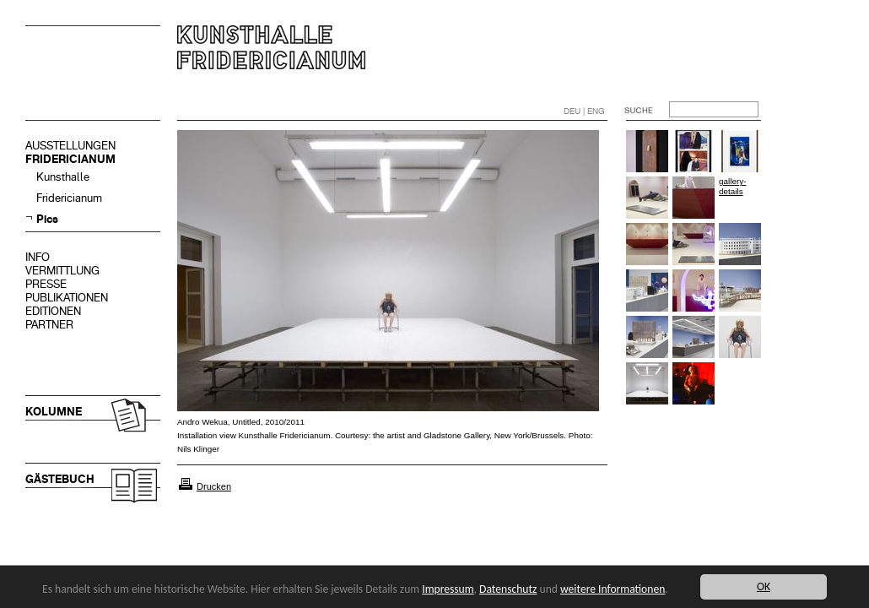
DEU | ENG (584, 111)
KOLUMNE (53, 411)
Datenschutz (508, 589)
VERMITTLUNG (62, 270)
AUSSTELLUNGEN (70, 145)
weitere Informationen (612, 589)
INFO (37, 257)
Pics (47, 219)
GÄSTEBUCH (59, 479)
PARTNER (49, 324)
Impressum (447, 589)
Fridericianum (69, 198)
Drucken (214, 486)
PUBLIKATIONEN (66, 297)
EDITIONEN (53, 311)
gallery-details (732, 186)
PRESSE (46, 284)
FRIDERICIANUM (70, 159)
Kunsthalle (62, 177)
